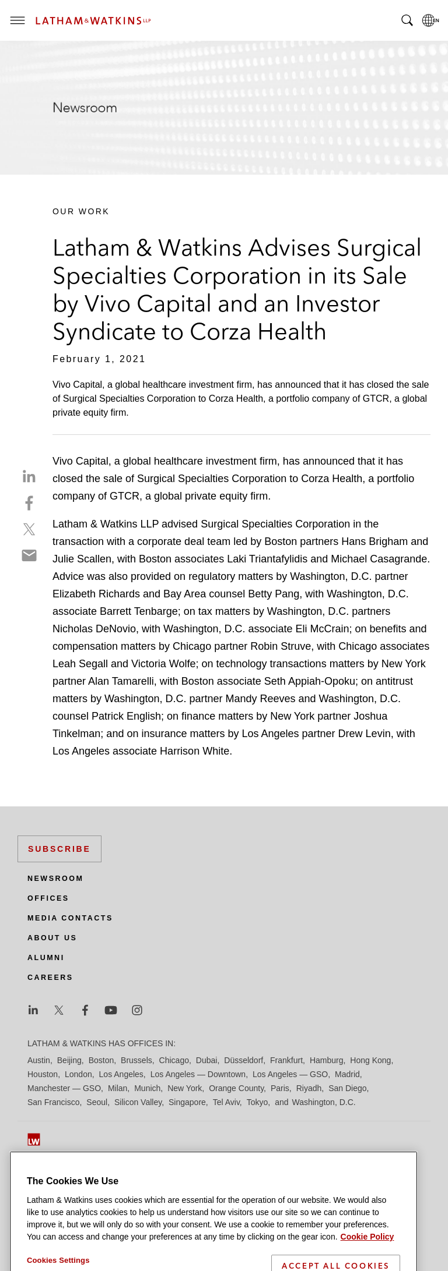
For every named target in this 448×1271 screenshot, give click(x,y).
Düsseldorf (243, 1060)
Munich (147, 1088)
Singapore (187, 1102)
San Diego (347, 1088)
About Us (52, 938)
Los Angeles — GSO (290, 1074)
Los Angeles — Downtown (198, 1074)
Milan (117, 1088)
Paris (280, 1088)
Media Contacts (70, 918)
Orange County (236, 1088)
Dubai (207, 1060)
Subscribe (59, 849)
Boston (101, 1060)
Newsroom (55, 879)
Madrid (347, 1074)
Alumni (46, 958)
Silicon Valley (138, 1102)
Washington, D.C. (323, 1102)
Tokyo (257, 1102)
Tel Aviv (226, 1102)
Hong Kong (370, 1060)
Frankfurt (286, 1060)
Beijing (69, 1060)
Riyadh (309, 1088)
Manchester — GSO (64, 1088)
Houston (42, 1074)
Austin (38, 1060)
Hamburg (327, 1060)
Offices (48, 898)
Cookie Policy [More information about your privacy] (367, 1253)
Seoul (96, 1102)
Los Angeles (121, 1074)
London (78, 1074)
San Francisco (53, 1102)
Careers (50, 977)
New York (184, 1088)
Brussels (136, 1060)
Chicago (174, 1060)
